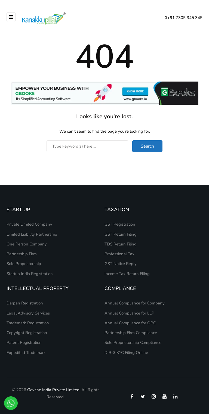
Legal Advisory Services (28, 313)
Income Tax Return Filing (127, 273)
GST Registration (119, 224)
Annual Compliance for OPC (130, 323)
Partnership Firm (22, 254)
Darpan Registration (25, 303)
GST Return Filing (120, 234)
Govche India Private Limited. (53, 390)
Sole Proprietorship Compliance (132, 342)
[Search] (87, 146)
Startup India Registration (30, 273)
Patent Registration (24, 342)
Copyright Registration (27, 332)
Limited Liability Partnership (32, 234)
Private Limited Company (29, 224)
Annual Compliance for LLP (129, 313)
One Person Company (27, 244)
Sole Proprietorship (24, 263)
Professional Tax (119, 254)
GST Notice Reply (120, 263)
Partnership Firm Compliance (130, 332)
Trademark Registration (28, 323)
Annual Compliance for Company (134, 303)
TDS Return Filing (120, 244)
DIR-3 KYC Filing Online (126, 352)
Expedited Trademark (26, 352)
